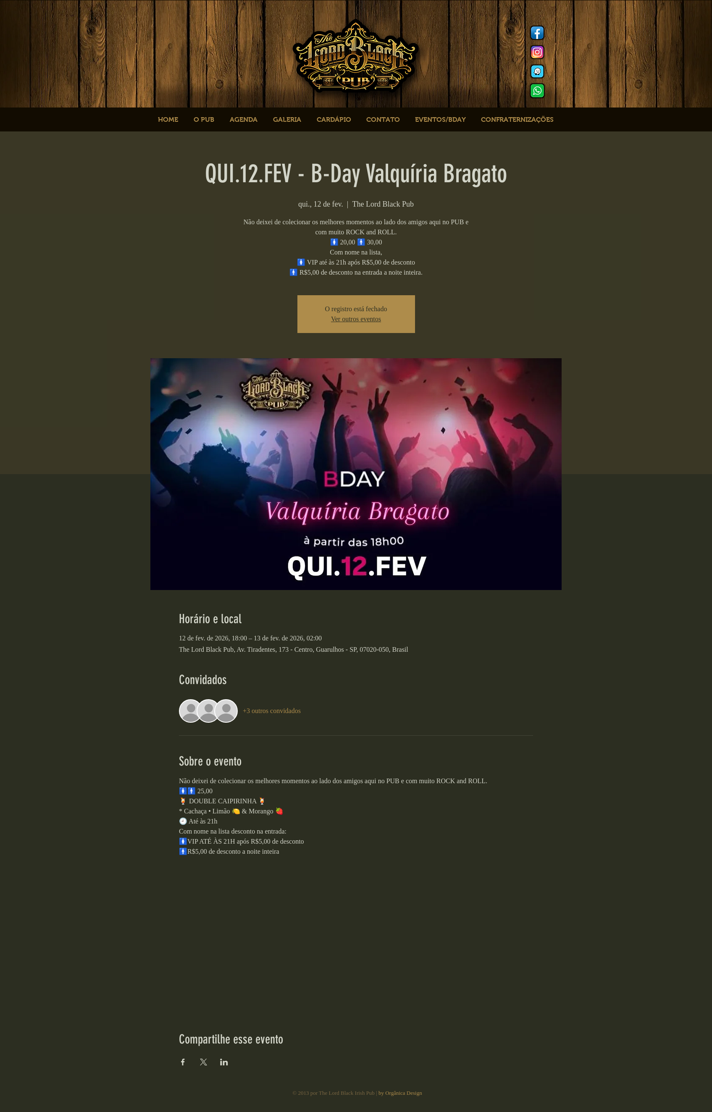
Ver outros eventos (356, 319)
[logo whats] (537, 91)
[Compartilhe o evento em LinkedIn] (224, 1062)
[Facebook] (537, 33)
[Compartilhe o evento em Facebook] (183, 1062)
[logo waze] (537, 71)
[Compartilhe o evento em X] (204, 1062)
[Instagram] (537, 52)
